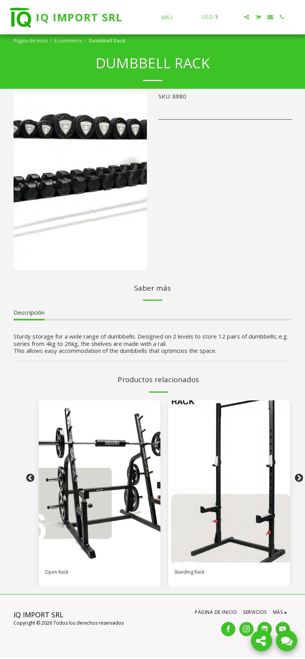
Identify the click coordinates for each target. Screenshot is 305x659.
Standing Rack (192, 573)
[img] (99, 481)
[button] (235, 17)
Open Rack (59, 573)
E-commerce (68, 40)
